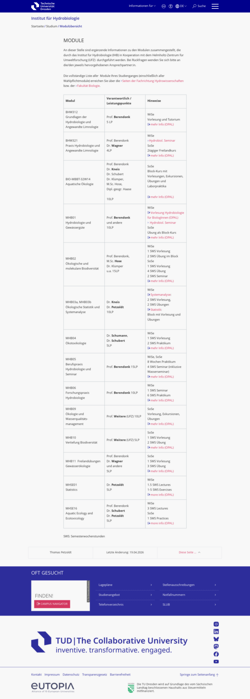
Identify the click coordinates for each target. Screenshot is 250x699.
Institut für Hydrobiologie (55, 19)
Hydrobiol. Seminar (162, 140)
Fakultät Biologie (88, 86)
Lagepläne (105, 585)
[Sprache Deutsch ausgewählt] (181, 6)
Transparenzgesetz (94, 674)
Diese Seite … (187, 552)
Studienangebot (109, 595)
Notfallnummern (174, 595)
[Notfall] (164, 6)
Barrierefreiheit (120, 674)
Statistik (156, 310)
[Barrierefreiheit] (171, 6)
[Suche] (199, 6)
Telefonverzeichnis (111, 604)
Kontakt (36, 674)
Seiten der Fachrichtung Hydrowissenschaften (153, 81)
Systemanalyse (161, 295)
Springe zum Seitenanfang (197, 674)
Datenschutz (71, 674)
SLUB (166, 604)
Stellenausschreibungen (179, 585)
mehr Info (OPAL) (162, 124)
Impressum (52, 674)
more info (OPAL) (162, 495)
